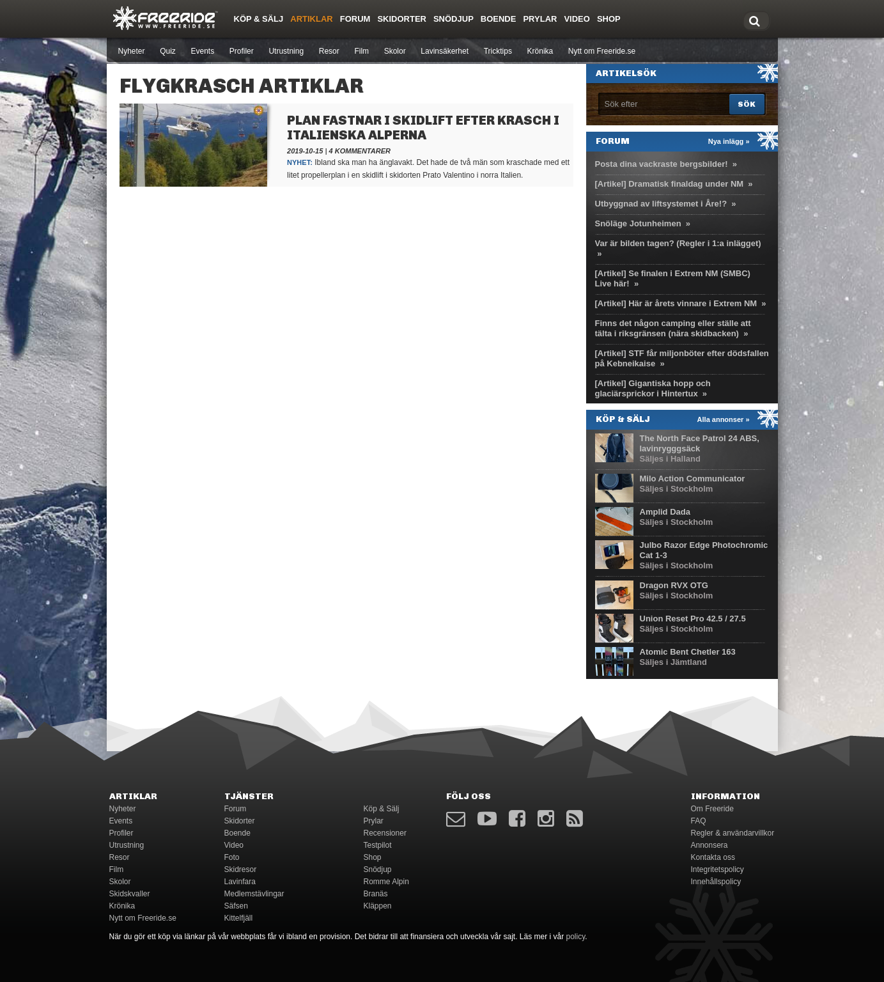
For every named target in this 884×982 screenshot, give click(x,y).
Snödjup (453, 19)
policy (575, 936)
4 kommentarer (360, 151)
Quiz (168, 51)
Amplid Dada (665, 512)
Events (202, 51)
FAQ (698, 820)
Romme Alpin (386, 881)
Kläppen (378, 905)
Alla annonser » (723, 419)
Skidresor (240, 869)
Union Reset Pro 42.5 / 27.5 (693, 618)
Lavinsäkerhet (445, 51)
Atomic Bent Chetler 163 (688, 652)
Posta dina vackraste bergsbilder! (661, 164)
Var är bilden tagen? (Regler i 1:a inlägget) (678, 243)
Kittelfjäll (238, 918)
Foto (232, 857)
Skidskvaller (129, 893)
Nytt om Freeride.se (601, 51)
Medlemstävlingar (254, 893)
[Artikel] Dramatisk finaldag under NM (669, 184)
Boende (498, 19)
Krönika (540, 51)
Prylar (540, 19)
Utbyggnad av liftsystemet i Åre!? (661, 203)
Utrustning (286, 51)
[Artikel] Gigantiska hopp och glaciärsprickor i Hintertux (653, 388)
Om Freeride (712, 808)
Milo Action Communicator (692, 478)
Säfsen (236, 905)
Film (361, 51)
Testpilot (378, 845)
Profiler (241, 51)
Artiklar (311, 19)
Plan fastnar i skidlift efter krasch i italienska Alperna (423, 128)
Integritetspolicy (717, 869)
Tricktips (498, 51)
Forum (355, 19)
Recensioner (385, 833)
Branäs (376, 893)
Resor (329, 51)
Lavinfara (240, 881)
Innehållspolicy (716, 881)
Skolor (395, 51)
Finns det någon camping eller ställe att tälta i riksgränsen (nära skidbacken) (673, 328)
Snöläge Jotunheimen (638, 223)
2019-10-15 (305, 151)
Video (576, 19)
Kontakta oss (713, 857)
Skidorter (401, 19)
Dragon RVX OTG (674, 585)
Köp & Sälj (259, 19)
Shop (609, 19)
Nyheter (131, 51)
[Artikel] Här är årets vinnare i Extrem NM (676, 303)
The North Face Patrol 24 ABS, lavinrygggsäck (699, 443)
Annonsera (709, 845)
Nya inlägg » (729, 141)
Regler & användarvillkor (733, 833)
